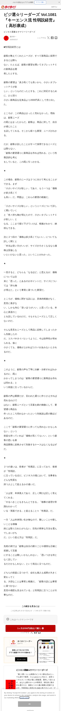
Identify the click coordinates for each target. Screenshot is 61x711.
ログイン (54, 7)
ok (29, 706)
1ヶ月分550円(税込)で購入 (30, 628)
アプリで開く (40, 2)
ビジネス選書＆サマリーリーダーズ (19, 32)
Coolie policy (24, 700)
